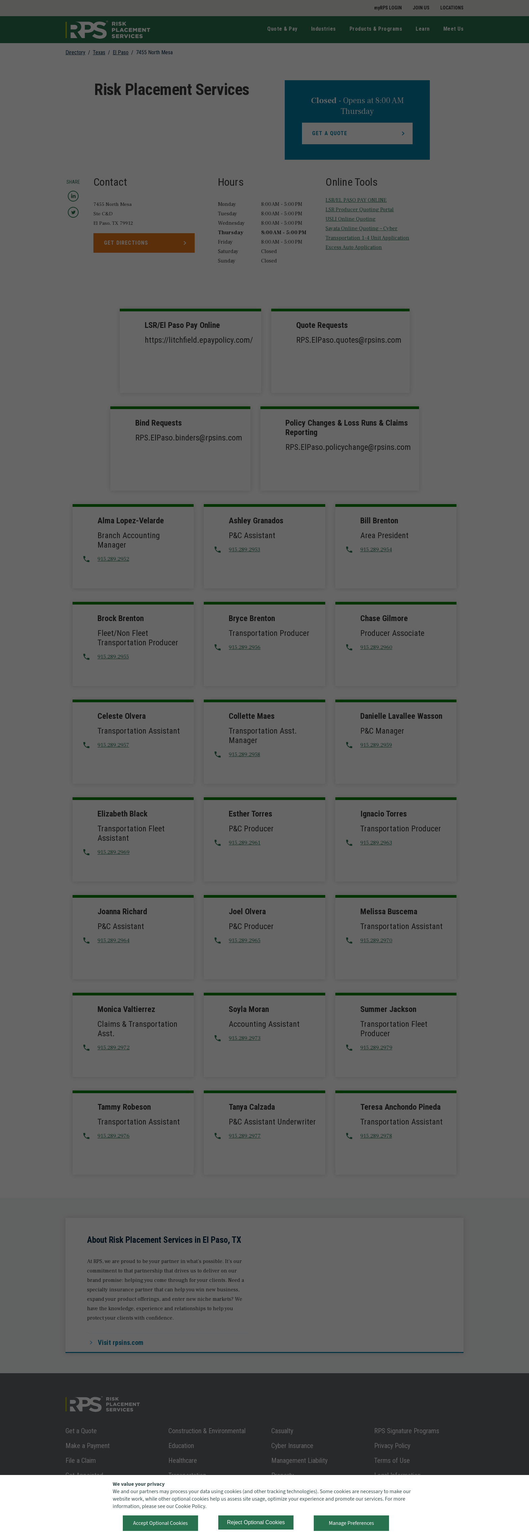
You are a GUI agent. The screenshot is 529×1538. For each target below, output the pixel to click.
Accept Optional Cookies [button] (160, 1523)
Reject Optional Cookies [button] (256, 1522)
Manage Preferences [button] (351, 1523)
